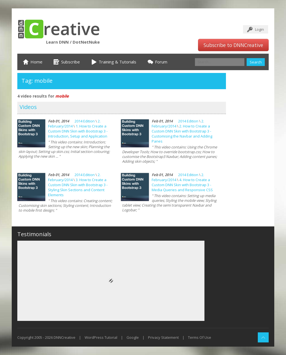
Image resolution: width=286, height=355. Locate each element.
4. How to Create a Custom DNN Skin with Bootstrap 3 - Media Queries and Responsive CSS (182, 184)
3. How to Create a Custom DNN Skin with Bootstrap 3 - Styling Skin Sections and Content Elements (78, 187)
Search (256, 62)
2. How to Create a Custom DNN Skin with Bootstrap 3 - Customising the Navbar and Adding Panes (182, 134)
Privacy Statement (163, 337)
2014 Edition (85, 121)
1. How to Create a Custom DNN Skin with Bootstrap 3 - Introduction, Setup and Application (78, 131)
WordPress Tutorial (101, 337)
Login (259, 29)
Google (133, 337)
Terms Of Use (199, 337)
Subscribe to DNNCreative (233, 45)
